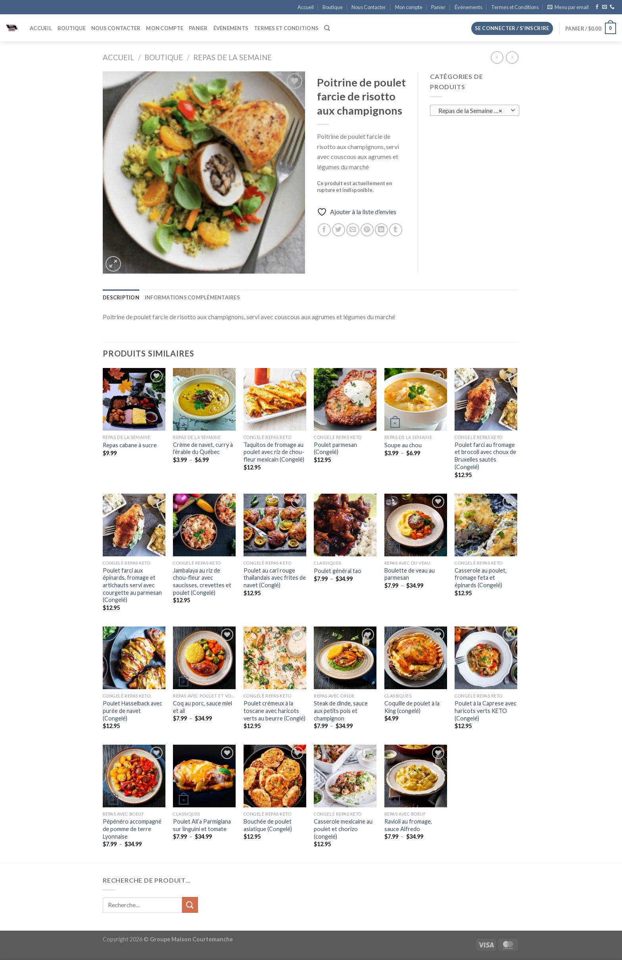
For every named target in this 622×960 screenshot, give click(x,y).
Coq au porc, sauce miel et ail (202, 707)
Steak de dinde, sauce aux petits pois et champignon (341, 710)
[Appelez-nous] (612, 7)
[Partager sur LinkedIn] (381, 229)
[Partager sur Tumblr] (395, 229)
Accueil (306, 7)
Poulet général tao (337, 570)
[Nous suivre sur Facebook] (597, 7)
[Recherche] (327, 28)
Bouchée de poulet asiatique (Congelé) (268, 825)
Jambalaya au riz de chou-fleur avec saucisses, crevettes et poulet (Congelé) (202, 581)
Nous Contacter (368, 7)
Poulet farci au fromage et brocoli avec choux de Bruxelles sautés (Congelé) (485, 455)
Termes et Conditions (515, 7)
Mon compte (408, 7)
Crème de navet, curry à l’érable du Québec (203, 448)
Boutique (333, 7)
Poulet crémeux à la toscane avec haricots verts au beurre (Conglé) (274, 710)
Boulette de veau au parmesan (409, 574)
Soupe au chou (403, 445)
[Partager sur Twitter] (338, 229)
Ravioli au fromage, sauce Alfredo (408, 825)
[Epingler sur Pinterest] (367, 229)
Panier (438, 7)
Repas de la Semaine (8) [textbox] (470, 110)
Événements (468, 7)
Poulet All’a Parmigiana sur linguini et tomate (202, 825)
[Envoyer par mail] (352, 229)
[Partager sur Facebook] (324, 229)
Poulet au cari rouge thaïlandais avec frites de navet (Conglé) (275, 577)
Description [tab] (121, 297)
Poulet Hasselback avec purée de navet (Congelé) (132, 710)
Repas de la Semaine (232, 57)
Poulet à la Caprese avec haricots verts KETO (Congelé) (485, 710)
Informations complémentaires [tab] (192, 297)
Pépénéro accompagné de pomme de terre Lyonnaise (132, 828)
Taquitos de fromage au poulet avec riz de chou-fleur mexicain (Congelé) (274, 452)
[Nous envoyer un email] (604, 7)
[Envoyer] (190, 904)
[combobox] (474, 110)
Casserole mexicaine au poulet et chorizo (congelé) (343, 828)
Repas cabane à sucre (130, 445)
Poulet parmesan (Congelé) (335, 448)
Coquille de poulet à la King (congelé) (412, 707)
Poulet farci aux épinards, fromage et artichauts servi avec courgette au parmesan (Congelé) (132, 585)
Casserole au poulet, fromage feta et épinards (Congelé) (481, 577)
